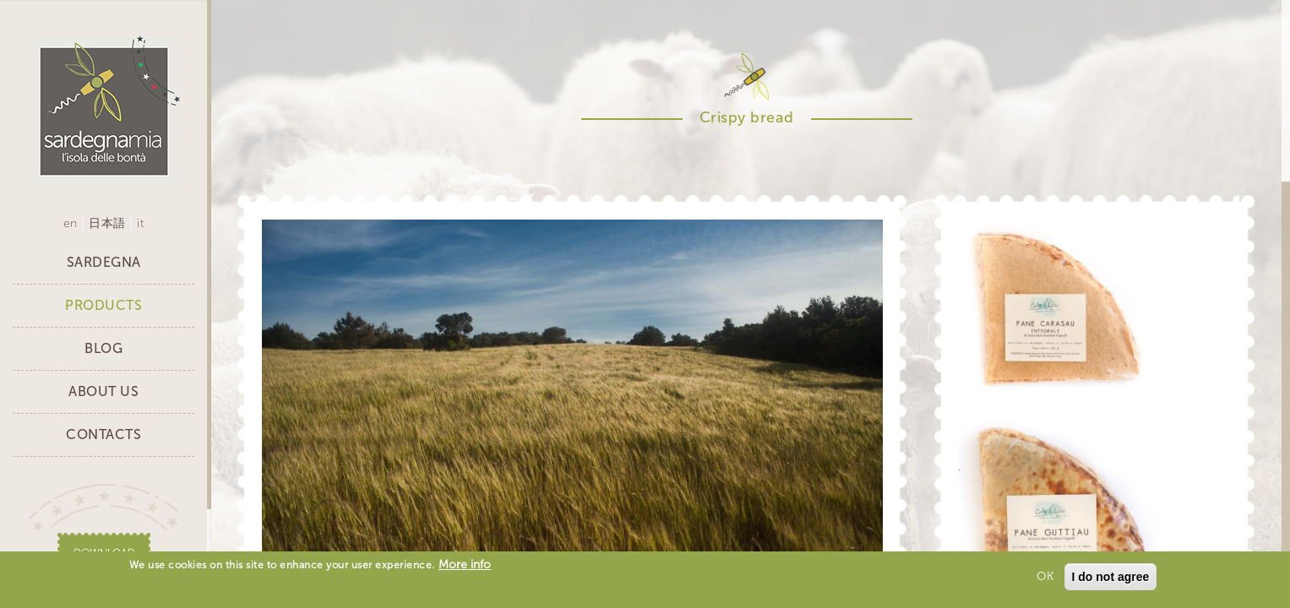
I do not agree (1111, 579)
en (70, 223)
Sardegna (104, 262)
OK (1045, 579)
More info (464, 567)
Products (103, 305)
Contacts (103, 434)
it (140, 223)
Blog (103, 348)
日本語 (107, 223)
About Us (103, 391)
